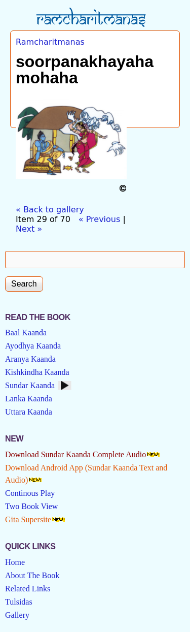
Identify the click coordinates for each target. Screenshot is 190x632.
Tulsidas (18, 601)
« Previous (100, 219)
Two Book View (31, 506)
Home (15, 562)
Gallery (17, 615)
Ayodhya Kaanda (33, 345)
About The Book (32, 575)
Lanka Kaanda (28, 398)
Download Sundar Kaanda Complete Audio (75, 454)
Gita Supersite (28, 519)
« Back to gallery (50, 209)
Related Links (27, 588)
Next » (29, 229)
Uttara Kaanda (28, 411)
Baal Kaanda (26, 332)
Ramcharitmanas (50, 42)
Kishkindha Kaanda (37, 372)
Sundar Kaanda (30, 385)
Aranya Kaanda (30, 359)
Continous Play (30, 493)
